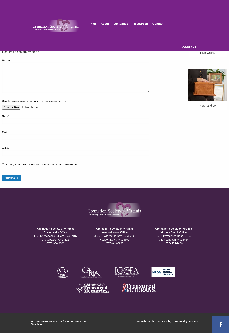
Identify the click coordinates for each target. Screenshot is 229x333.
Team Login (37, 324)
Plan (93, 23)
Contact (157, 23)
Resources (140, 23)
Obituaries (121, 23)
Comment (7, 60)
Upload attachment (35, 101)
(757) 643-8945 (114, 243)
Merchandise (207, 105)
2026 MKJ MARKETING (76, 321)
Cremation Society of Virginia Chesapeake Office (55, 230)
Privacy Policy (165, 321)
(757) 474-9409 (174, 243)
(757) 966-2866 (55, 243)
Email (5, 132)
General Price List (146, 321)
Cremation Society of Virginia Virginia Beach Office (173, 230)
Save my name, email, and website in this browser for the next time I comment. (42, 164)
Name (5, 116)
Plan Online (207, 52)
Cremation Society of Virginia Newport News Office (114, 230)
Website (5, 148)
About (105, 23)
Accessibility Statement (186, 321)
